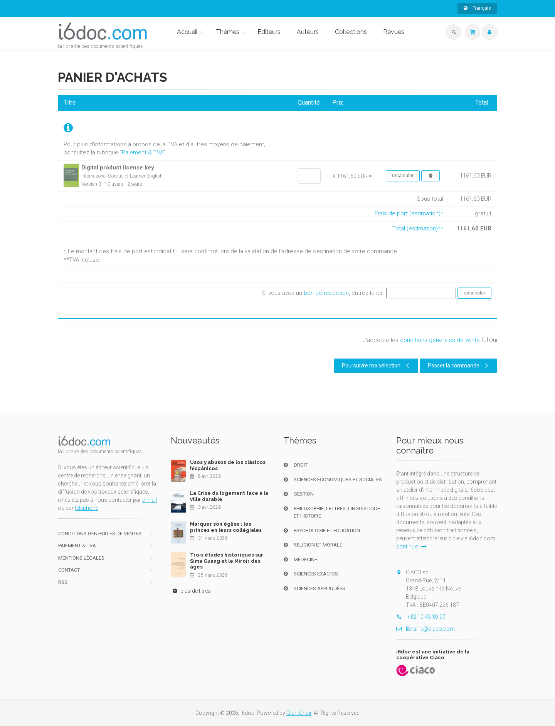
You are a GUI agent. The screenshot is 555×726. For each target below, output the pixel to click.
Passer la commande (459, 365)
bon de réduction (326, 292)
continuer (411, 546)
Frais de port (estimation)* (409, 213)
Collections (351, 32)
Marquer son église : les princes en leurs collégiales (226, 527)
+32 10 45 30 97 (421, 617)
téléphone (86, 508)
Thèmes (227, 32)
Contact (69, 570)
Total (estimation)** (417, 228)
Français (477, 8)
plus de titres (191, 591)
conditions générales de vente (440, 340)
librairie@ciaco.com (425, 629)
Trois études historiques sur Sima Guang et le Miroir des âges (226, 561)
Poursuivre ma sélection (376, 365)
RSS (62, 582)
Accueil (187, 32)
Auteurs (308, 32)
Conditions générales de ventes (99, 533)
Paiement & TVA (142, 152)
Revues (393, 32)
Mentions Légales (81, 558)
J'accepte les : (430, 340)
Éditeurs (269, 32)
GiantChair (298, 713)
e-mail (149, 500)
